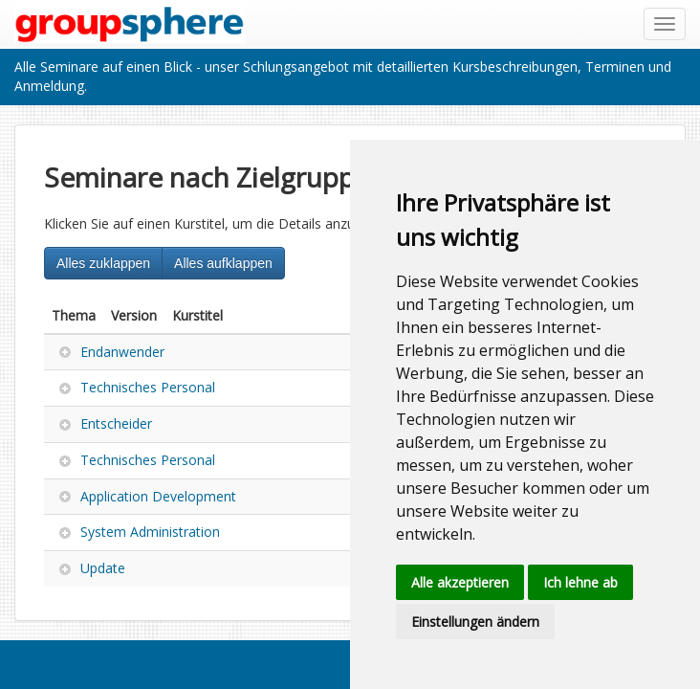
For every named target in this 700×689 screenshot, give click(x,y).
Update (102, 568)
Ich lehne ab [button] (580, 582)
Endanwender (122, 352)
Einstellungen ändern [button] (475, 621)
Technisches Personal (147, 387)
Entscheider (116, 423)
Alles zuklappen (103, 263)
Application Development (158, 496)
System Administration (150, 531)
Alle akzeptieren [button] (460, 582)
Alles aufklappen (223, 263)
